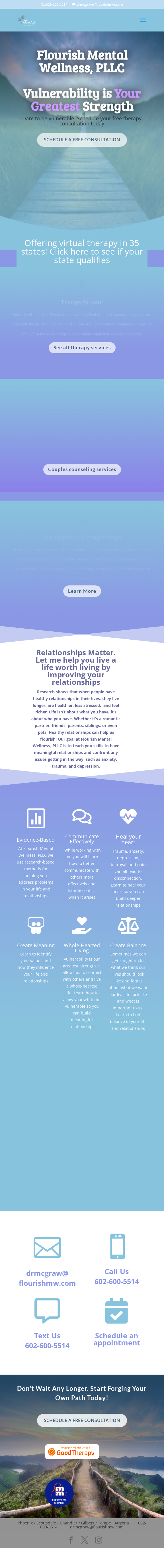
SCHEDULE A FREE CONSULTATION (82, 139)
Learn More (82, 591)
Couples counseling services (82, 469)
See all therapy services (82, 347)
